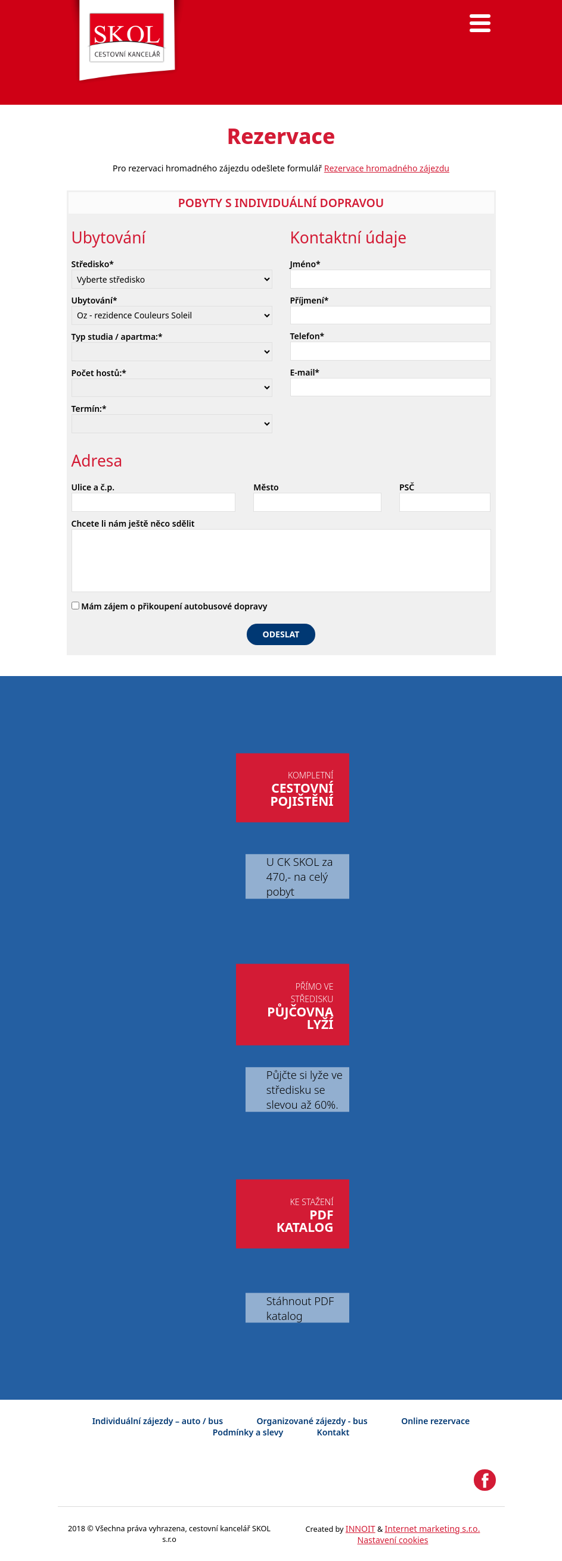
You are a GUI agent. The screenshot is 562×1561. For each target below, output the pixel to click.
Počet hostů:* (99, 372)
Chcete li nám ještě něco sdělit (133, 523)
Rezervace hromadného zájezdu (386, 168)
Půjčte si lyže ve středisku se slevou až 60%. (304, 1089)
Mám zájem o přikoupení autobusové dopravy (170, 606)
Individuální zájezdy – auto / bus (157, 1421)
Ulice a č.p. (93, 487)
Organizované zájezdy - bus (312, 1421)
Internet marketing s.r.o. (432, 1528)
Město (265, 487)
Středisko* (93, 264)
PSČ (406, 487)
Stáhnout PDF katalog (300, 1308)
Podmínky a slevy (248, 1432)
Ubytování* (94, 300)
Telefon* (307, 336)
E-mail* (305, 372)
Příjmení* (309, 300)
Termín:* (89, 408)
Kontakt (333, 1432)
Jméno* (305, 264)
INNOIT (360, 1528)
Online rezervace (435, 1421)
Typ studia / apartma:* (117, 336)
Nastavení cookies (392, 1540)
